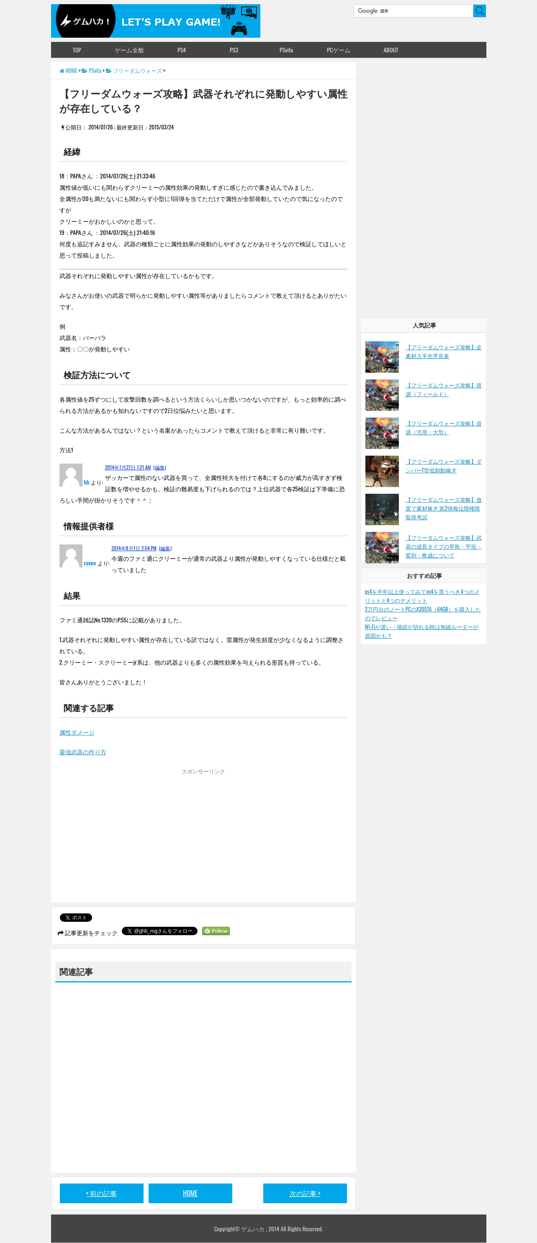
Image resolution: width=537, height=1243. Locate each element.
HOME (190, 1193)
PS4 (181, 49)
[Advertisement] (129, 837)
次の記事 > (305, 1193)
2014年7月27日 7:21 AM (128, 467)
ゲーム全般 (129, 49)
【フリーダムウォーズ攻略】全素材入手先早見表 (444, 351)
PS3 (234, 49)
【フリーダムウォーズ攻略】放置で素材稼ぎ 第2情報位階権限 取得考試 (444, 508)
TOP (77, 49)
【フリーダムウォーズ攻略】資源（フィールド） (444, 389)
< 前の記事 (101, 1193)
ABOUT (390, 49)
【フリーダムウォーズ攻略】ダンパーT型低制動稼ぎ (444, 465)
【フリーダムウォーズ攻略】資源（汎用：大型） (444, 427)
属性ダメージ (77, 731)
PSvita (286, 49)
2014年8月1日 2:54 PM (134, 548)
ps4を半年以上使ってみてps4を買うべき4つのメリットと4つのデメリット (422, 595)
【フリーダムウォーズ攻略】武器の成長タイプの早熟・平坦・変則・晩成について (444, 546)
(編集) (159, 467)
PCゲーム (338, 49)
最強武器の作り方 (82, 751)
